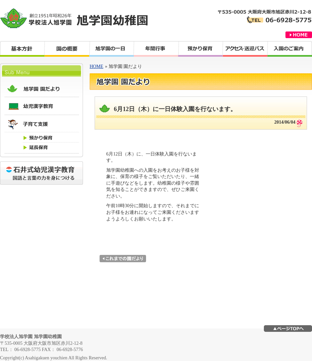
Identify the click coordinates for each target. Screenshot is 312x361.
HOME (96, 66)
